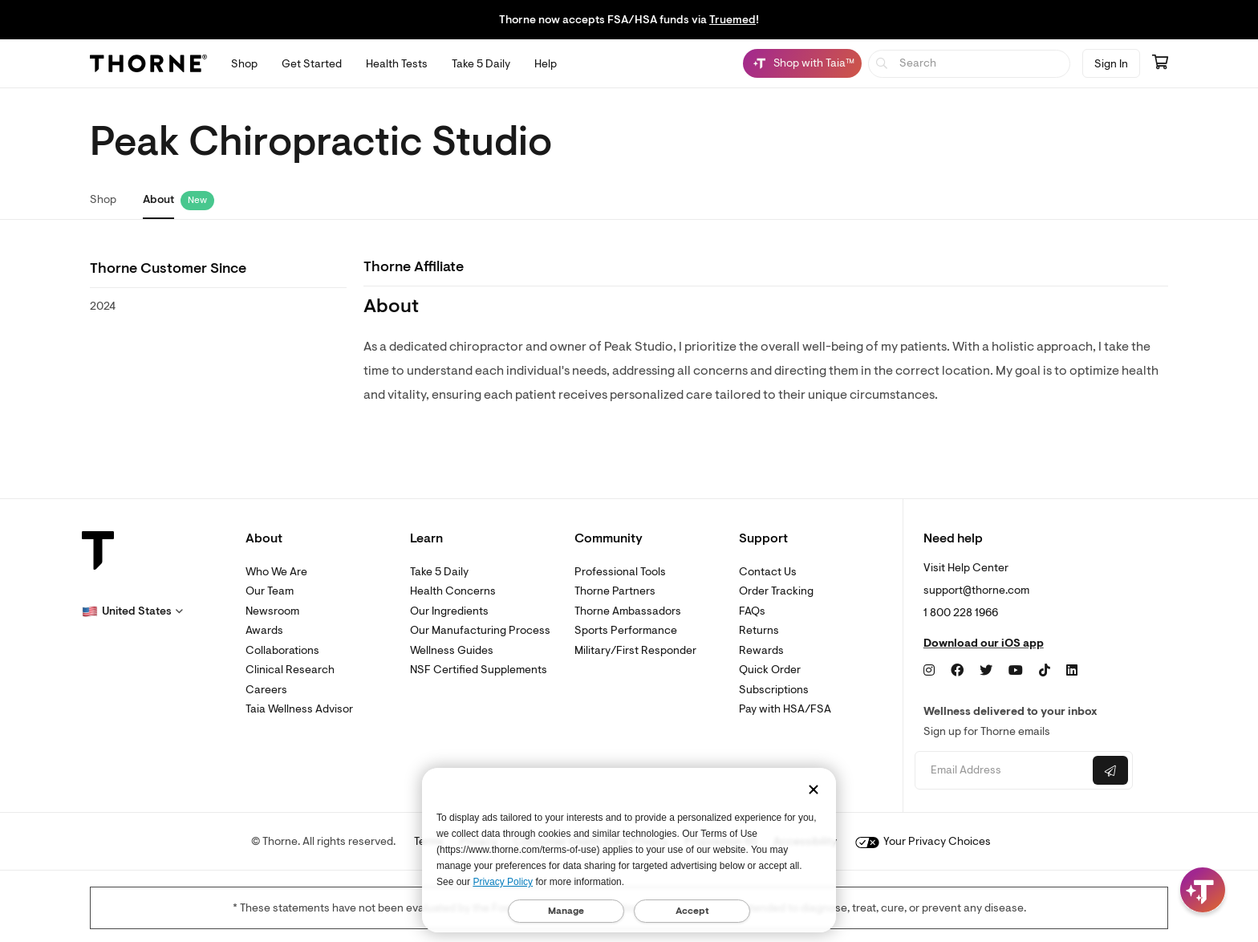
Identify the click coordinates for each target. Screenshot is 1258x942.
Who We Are (276, 572)
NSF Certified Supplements (478, 669)
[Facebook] (957, 671)
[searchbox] (969, 64)
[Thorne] (148, 63)
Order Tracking (776, 591)
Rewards (761, 650)
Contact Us (768, 572)
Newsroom (272, 611)
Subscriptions (774, 689)
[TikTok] (1044, 671)
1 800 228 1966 (960, 612)
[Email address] (1001, 771)
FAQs (752, 611)
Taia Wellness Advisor (299, 709)
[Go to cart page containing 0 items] (1160, 63)
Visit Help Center (965, 568)
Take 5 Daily (439, 572)
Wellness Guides (451, 650)
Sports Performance (625, 630)
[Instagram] (929, 671)
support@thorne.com (976, 590)
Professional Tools (620, 572)
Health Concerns (453, 591)
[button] (132, 611)
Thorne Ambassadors (627, 611)
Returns (759, 630)
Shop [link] (103, 199)
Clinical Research (290, 669)
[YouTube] (1015, 671)
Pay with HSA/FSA (785, 709)
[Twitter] (986, 671)
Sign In (1111, 64)
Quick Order (770, 669)
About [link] (158, 199)
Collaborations (282, 650)
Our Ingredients (449, 611)
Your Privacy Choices (923, 841)
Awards (264, 630)
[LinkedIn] (1071, 671)
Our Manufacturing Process (480, 630)
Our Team (270, 591)
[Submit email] (1110, 770)
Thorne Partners (614, 591)
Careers (266, 689)
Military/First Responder (635, 650)
